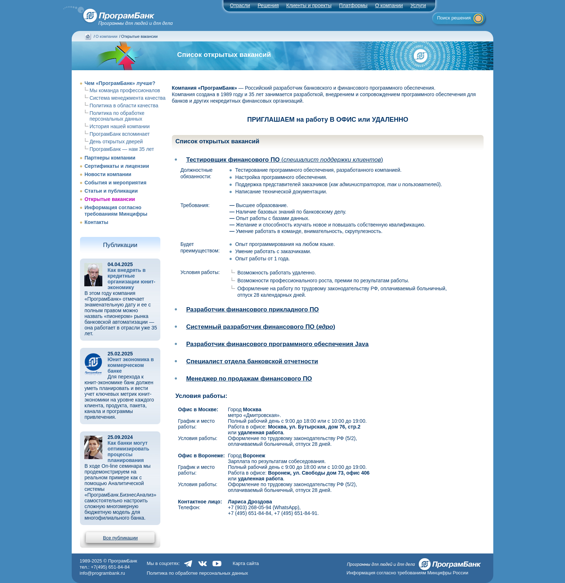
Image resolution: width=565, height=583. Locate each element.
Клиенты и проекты (309, 5)
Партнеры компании (109, 158)
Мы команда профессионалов (124, 90)
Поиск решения (454, 18)
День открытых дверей (116, 141)
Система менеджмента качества (127, 98)
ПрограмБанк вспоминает (119, 134)
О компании (389, 5)
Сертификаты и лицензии (116, 166)
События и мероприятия (115, 182)
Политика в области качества (123, 105)
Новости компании (107, 174)
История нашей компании (119, 126)
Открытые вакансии (109, 199)
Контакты (96, 222)
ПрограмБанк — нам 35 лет (121, 149)
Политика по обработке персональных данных (116, 116)
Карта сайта (246, 563)
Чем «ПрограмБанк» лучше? (119, 83)
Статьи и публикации (111, 191)
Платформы (353, 5)
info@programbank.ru (102, 573)
